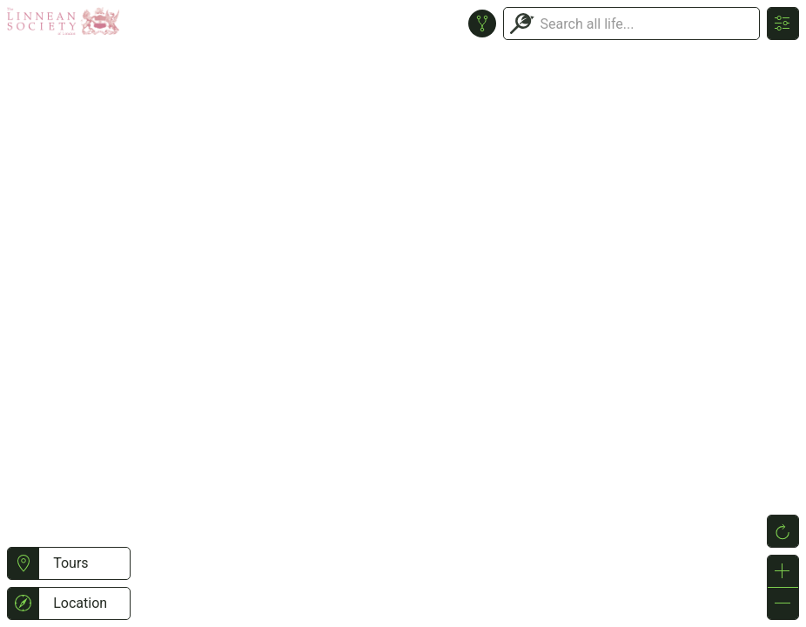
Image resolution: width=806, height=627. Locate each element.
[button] (23, 563)
